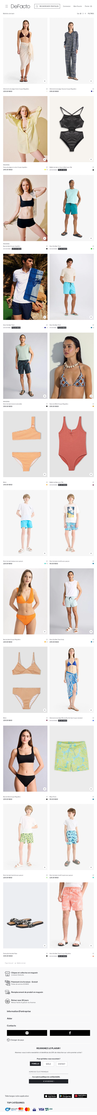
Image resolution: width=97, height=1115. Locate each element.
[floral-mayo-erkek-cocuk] (72, 759)
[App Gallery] (80, 1096)
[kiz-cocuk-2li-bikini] (25, 444)
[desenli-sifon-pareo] (72, 680)
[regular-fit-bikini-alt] (25, 208)
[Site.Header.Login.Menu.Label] (6, 6)
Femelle (35, 1064)
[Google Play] (65, 1096)
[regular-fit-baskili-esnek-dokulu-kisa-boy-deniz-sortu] (25, 366)
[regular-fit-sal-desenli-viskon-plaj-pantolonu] (72, 51)
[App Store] (50, 1096)
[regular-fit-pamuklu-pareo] (25, 51)
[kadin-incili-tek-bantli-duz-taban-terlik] (25, 915)
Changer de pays (17, 1040)
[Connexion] (66, 6)
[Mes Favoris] (78, 6)
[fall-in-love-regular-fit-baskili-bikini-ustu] (72, 366)
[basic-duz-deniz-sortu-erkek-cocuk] (25, 523)
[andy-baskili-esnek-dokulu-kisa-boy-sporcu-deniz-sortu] (72, 601)
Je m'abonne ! (48, 1081)
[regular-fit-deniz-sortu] (72, 915)
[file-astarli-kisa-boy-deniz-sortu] (72, 287)
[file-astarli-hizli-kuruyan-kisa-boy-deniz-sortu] (25, 287)
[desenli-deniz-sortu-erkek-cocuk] (72, 523)
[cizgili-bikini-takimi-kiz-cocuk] (25, 680)
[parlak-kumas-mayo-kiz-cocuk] (72, 129)
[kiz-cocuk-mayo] (72, 444)
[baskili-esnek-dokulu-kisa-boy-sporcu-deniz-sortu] (72, 208)
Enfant (61, 1064)
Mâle (48, 1064)
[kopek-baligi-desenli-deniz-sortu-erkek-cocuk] (72, 837)
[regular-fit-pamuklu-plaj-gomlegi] (25, 129)
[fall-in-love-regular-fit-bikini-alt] (25, 601)
